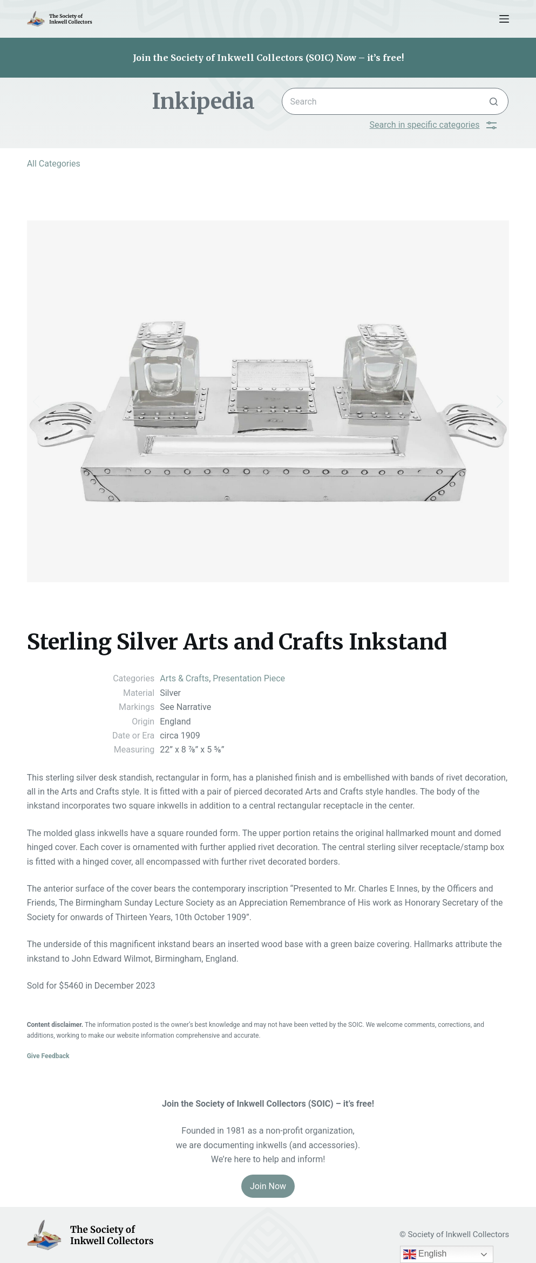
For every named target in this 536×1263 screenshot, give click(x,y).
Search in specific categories (433, 125)
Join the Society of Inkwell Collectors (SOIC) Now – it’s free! (268, 57)
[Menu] (504, 19)
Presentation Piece (249, 678)
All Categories (53, 163)
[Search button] (493, 101)
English (425, 1254)
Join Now (268, 1186)
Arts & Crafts (184, 678)
